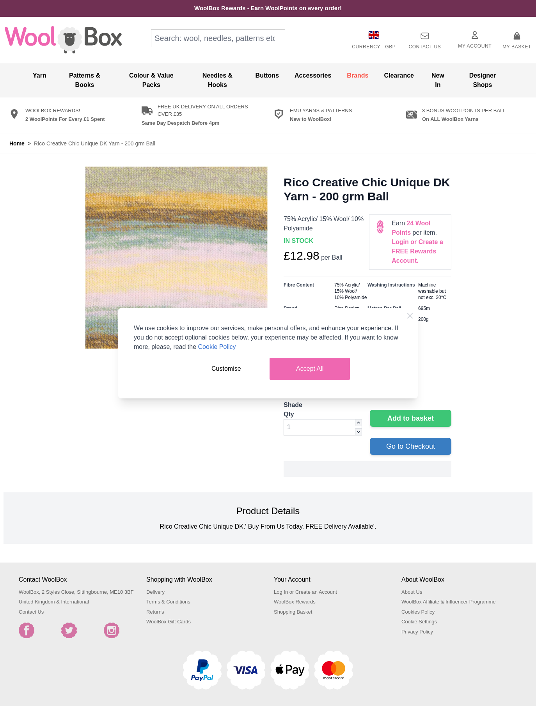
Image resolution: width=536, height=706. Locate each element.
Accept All (309, 368)
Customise (226, 368)
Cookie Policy (217, 346)
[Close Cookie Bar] (410, 315)
